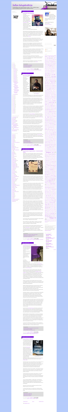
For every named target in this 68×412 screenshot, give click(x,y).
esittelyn (37, 61)
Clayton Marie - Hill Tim (48, 78)
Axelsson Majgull (49, 65)
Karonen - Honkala (54, 114)
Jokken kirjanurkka (48, 246)
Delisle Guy (47, 80)
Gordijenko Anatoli (47, 90)
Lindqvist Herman (49, 136)
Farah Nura (47, 88)
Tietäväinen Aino (50, 201)
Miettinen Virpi (49, 148)
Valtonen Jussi (48, 208)
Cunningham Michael (50, 79)
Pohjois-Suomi (14, 179)
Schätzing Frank (52, 184)
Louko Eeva (46, 138)
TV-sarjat (13, 188)
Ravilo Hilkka (46, 174)
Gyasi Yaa (54, 92)
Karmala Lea (50, 114)
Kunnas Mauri (50, 127)
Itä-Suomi (13, 158)
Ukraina (13, 193)
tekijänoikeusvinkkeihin (48, 230)
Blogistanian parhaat (14, 147)
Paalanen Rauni (54, 163)
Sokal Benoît (53, 189)
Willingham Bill (52, 217)
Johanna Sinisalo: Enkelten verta (28, 394)
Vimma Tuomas (49, 212)
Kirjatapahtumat (14, 164)
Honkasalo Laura (50, 100)
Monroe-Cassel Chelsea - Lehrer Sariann (52, 151)
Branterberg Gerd (53, 70)
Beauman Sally (53, 67)
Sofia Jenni (49, 189)
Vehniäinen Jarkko (51, 209)
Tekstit (46, 49)
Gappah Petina (48, 89)
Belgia (13, 145)
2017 (13, 99)
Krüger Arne (54, 126)
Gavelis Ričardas (53, 89)
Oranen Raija (54, 162)
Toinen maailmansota (14, 191)
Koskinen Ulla (46, 126)
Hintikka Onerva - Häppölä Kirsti (51, 99)
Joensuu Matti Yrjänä (48, 109)
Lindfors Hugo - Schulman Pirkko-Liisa (49, 135)
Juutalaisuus (13, 159)
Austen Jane (52, 64)
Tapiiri (49, 196)
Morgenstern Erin (46, 154)
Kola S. (47, 123)
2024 (13, 66)
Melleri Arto (51, 146)
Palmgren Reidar (54, 165)
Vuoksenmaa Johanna (51, 214)
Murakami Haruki (53, 155)
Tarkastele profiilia (48, 24)
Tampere (13, 189)
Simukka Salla (53, 186)
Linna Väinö (50, 137)
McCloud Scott (46, 146)
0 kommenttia (32, 397)
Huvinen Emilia (49, 103)
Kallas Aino (53, 112)
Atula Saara (54, 63)
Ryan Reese (52, 178)
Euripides (50, 87)
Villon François (52, 211)
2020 (13, 98)
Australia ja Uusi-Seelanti (15, 142)
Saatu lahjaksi (13, 130)
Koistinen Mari (51, 122)
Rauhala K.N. (46, 173)
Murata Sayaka (46, 156)
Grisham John (54, 91)
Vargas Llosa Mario (53, 208)
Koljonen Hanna (51, 123)
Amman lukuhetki (48, 234)
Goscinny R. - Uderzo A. (52, 90)
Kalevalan (29, 36)
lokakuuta (15, 71)
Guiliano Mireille (47, 92)
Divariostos (13, 118)
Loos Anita (54, 137)
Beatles (13, 144)
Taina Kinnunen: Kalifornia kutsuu (28, 236)
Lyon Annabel (50, 140)
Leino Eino (33, 145)
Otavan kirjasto (14, 175)
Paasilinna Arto (47, 164)
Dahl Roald (55, 79)
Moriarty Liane (51, 154)
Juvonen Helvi (46, 111)
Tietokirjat (13, 190)
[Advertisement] (35, 409)
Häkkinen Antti (53, 103)
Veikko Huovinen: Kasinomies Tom (28, 142)
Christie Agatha (53, 76)
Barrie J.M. (50, 66)
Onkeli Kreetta (50, 162)
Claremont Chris (53, 77)
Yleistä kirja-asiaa (14, 200)
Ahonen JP (54, 59)
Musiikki (13, 173)
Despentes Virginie (47, 81)
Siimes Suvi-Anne (49, 186)
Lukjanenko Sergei (54, 138)
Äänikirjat (13, 201)
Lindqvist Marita (53, 136)
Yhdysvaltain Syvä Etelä (15, 199)
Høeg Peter (52, 105)
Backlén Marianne (47, 66)
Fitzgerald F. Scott (51, 88)
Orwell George (46, 163)
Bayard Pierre (46, 67)
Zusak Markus (52, 220)
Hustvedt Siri (46, 103)
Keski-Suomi (13, 161)
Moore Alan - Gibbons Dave (48, 153)
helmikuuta (15, 81)
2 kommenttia (32, 144)
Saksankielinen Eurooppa (15, 185)
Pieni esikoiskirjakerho (15, 129)
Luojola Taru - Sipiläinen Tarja (53, 139)
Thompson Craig (53, 200)
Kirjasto (13, 119)
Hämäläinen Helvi (47, 104)
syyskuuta (15, 72)
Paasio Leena (52, 164)
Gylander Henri (46, 93)
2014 (13, 103)
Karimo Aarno (46, 114)
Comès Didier (46, 79)
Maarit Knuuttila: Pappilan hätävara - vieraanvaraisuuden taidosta (33, 152)
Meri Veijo (46, 148)
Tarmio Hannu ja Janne (53, 196)
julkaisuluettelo (28, 227)
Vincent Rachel (53, 212)
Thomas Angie (48, 200)
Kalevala (50, 112)
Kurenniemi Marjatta (47, 128)
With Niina (48, 219)
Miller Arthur (53, 148)
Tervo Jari (52, 198)
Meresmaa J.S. (53, 147)
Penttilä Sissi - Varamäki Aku (50, 167)
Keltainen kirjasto (14, 160)
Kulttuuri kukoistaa (48, 243)
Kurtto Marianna (53, 128)
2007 (13, 111)
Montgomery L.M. (50, 152)
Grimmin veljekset (50, 91)
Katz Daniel (51, 116)
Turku (13, 192)
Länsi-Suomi (13, 171)
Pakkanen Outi (49, 165)
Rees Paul (51, 174)
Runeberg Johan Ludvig (47, 178)
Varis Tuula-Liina (46, 209)
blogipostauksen (40, 263)
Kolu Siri (55, 123)
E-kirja (13, 148)
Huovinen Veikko (51, 102)
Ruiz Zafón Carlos (53, 177)
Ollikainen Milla (46, 162)
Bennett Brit (50, 68)
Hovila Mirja (54, 101)
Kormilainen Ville (49, 125)
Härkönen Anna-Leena (47, 105)
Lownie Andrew (49, 138)
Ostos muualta (14, 126)
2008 (13, 110)
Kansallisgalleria (37, 93)
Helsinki (30, 145)
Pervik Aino (55, 167)
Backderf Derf (53, 65)
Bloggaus (13, 146)
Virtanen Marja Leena (47, 213)
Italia (12, 157)
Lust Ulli (47, 140)
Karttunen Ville (47, 115)
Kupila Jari (54, 127)
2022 (13, 95)
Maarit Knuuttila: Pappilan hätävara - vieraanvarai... (16, 87)
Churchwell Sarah (48, 77)
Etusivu (33, 401)
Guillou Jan (51, 92)
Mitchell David (49, 149)
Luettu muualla (14, 121)
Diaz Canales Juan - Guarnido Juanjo (50, 82)
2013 (13, 104)
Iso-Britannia (13, 156)
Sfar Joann (48, 185)
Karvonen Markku (52, 115)
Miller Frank (46, 149)
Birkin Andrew (47, 69)
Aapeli (48, 55)
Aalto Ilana (46, 55)
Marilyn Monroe (14, 172)
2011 (13, 106)
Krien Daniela (50, 126)
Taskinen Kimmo (52, 197)
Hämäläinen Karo (53, 104)
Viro (37, 333)
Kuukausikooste (14, 165)
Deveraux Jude (52, 81)
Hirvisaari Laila (46, 100)
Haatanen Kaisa (50, 93)
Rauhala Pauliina (50, 173)
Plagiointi (13, 177)
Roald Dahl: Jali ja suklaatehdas (28, 13)
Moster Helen (48, 155)
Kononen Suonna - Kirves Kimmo (49, 124)
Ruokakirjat (37, 239)
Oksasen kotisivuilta (28, 267)
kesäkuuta (15, 76)
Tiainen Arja (46, 201)
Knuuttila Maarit (32, 239)
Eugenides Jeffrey (46, 87)
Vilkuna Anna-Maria (47, 211)
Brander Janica (49, 70)
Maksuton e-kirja (14, 123)
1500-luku (13, 134)
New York (13, 174)
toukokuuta (15, 77)
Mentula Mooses (49, 147)
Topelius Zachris (52, 202)
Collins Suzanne (53, 78)
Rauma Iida (54, 173)
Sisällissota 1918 (14, 187)
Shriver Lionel (51, 185)
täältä (48, 22)
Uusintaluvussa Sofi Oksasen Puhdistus (30, 244)
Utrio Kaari (46, 207)
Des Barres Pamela (52, 80)
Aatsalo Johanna (51, 55)
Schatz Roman (47, 184)
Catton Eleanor (48, 76)
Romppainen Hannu (51, 176)
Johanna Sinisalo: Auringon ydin (28, 393)
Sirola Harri (51, 187)
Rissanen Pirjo (46, 176)
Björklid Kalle (52, 69)
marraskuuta (15, 70)
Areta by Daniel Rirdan (48, 241)
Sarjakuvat (13, 186)
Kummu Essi (46, 127)
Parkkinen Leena (47, 166)
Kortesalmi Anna (53, 125)
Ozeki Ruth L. (50, 163)
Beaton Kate (50, 67)
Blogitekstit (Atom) (27, 403)
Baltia (13, 143)
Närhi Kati (47, 160)
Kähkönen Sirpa (47, 129)
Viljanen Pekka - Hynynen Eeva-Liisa (51, 210)
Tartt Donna (47, 197)
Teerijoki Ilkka (48, 198)
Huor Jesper (46, 102)
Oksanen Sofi (53, 161)
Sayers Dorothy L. (53, 183)
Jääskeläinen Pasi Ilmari (52, 111)
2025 (13, 65)
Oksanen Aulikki (49, 161)
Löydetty (13, 122)
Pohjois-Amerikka (14, 178)
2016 (13, 100)
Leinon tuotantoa (40, 134)
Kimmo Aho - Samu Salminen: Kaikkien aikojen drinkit (30, 234)
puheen (41, 116)
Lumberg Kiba (47, 139)
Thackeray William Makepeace (50, 199)
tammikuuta (15, 94)
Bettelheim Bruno (54, 68)
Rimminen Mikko (53, 175)
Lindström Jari (46, 137)
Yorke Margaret (48, 220)
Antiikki (13, 141)
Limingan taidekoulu (52, 134)
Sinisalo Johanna (32, 398)
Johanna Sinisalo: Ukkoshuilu (28, 338)
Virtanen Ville (46, 214)
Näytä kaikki (55, 249)
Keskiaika (13, 162)
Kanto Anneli (53, 113)
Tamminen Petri (46, 196)
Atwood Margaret (48, 64)
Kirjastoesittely (14, 163)
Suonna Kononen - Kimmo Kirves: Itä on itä (29, 235)
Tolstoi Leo (48, 202)
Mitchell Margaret (54, 149)
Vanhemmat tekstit (41, 401)
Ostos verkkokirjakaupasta (15, 127)
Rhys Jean (48, 175)
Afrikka (13, 140)
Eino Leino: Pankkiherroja (27, 75)
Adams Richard (48, 57)
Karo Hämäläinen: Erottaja (27, 140)
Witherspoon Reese (52, 219)
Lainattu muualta (14, 120)
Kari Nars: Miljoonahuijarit (27, 141)
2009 (13, 109)
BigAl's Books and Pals (49, 240)
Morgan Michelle (53, 153)
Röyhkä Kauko (53, 179)
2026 (13, 64)
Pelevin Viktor (51, 166)
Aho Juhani (49, 58)
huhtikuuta (15, 78)
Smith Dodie (52, 188)
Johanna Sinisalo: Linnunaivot (27, 395)
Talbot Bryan (47, 195)
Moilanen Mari (51, 150)
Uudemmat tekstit (25, 401)
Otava (40, 356)
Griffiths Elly (46, 91)
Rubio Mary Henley (49, 177)
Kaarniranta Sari (46, 112)
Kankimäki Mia (48, 113)
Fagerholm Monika (54, 87)
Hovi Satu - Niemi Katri (49, 101)
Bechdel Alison (46, 68)
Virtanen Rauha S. (52, 213)
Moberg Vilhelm (47, 150)
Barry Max (54, 66)
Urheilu (13, 194)
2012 (13, 105)
